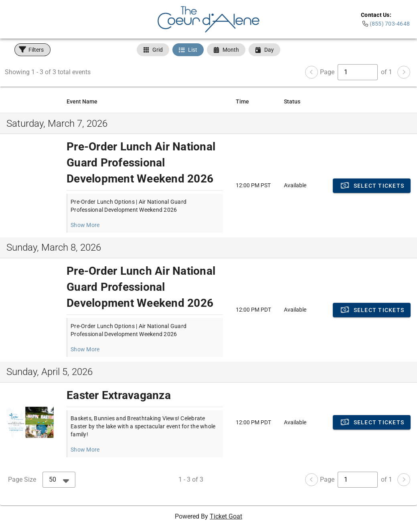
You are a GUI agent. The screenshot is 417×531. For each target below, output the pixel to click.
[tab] (153, 49)
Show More (85, 225)
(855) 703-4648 (390, 23)
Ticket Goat (226, 516)
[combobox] (59, 480)
